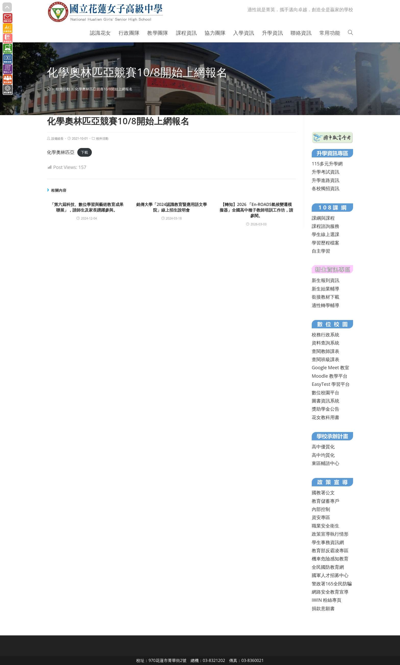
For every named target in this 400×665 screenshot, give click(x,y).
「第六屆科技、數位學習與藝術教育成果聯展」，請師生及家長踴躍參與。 (86, 207)
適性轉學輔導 (325, 305)
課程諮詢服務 (325, 226)
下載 (84, 152)
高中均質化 (323, 455)
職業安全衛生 (325, 526)
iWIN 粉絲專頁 (326, 600)
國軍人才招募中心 (330, 575)
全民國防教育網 (328, 567)
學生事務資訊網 (328, 542)
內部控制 (321, 509)
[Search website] (350, 32)
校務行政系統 (325, 334)
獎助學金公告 (325, 409)
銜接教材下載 (325, 297)
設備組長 (57, 138)
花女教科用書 (325, 417)
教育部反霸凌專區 (330, 550)
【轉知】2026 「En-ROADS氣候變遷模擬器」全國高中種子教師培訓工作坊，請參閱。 (256, 210)
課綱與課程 (323, 218)
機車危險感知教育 (330, 559)
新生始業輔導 (325, 289)
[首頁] (49, 89)
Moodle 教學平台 (329, 376)
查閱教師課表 (325, 351)
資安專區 (321, 517)
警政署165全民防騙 (332, 584)
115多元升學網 (327, 164)
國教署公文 (323, 492)
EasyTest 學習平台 (331, 384)
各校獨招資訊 (325, 188)
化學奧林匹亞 (60, 152)
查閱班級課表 (325, 359)
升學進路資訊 (325, 180)
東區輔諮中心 (325, 463)
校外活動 (102, 138)
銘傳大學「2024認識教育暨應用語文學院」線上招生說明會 (171, 207)
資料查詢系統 (325, 343)
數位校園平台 (325, 392)
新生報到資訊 (325, 280)
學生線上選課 (325, 234)
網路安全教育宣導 (330, 592)
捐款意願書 (323, 608)
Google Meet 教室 (330, 367)
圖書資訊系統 (325, 401)
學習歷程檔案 (325, 243)
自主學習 (321, 251)
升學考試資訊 (325, 172)
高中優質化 (323, 447)
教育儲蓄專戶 (325, 501)
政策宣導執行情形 (330, 534)
